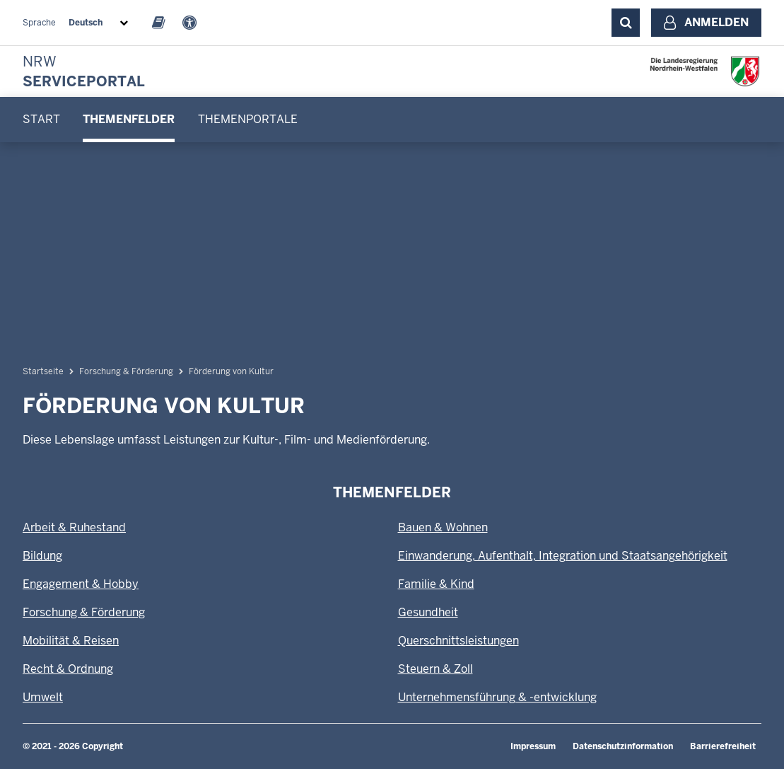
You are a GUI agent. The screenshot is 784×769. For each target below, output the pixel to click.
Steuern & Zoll (435, 668)
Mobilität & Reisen (71, 640)
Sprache (39, 22)
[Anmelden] (706, 22)
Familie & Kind (436, 584)
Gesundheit (428, 612)
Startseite (43, 371)
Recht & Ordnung (68, 668)
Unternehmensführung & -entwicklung (497, 697)
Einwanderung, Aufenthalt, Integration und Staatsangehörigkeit (562, 555)
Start (41, 119)
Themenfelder (129, 119)
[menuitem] (41, 119)
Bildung (42, 555)
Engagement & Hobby (81, 584)
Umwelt (43, 697)
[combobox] (101, 22)
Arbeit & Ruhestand (74, 527)
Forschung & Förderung (126, 371)
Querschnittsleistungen (458, 640)
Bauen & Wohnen (443, 527)
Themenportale (248, 119)
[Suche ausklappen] (626, 22)
